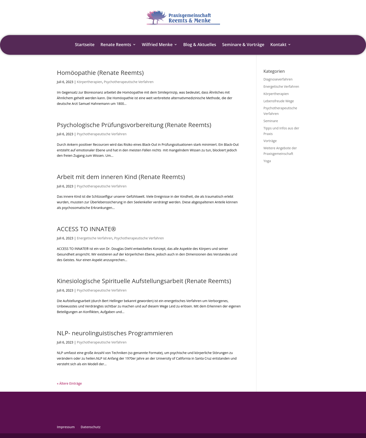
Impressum (66, 427)
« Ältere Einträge (69, 383)
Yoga (267, 161)
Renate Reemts (115, 45)
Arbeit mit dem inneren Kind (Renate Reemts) (121, 176)
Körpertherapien (89, 82)
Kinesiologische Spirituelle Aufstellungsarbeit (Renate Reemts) (144, 281)
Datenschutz (90, 427)
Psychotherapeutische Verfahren (128, 82)
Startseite (85, 45)
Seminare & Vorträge (243, 45)
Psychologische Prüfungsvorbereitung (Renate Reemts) (134, 124)
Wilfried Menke (157, 45)
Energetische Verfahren (95, 238)
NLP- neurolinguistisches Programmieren (115, 333)
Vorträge (270, 141)
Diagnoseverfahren (277, 79)
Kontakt (278, 45)
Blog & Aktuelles (199, 45)
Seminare (270, 121)
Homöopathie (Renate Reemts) (100, 72)
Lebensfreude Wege (278, 101)
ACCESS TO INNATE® (86, 229)
